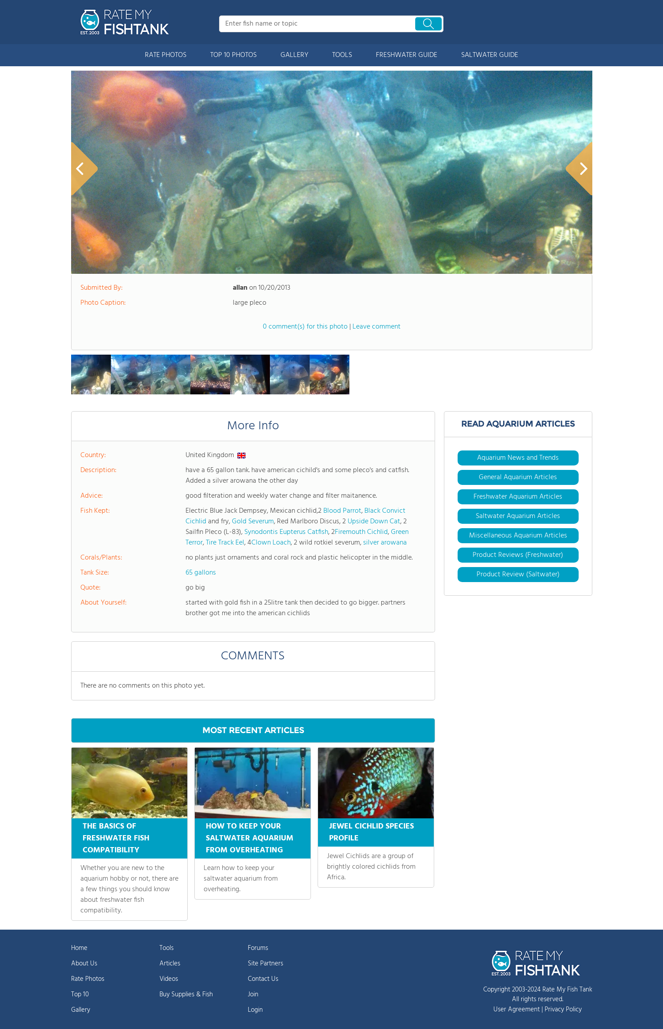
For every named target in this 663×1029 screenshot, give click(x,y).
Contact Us (263, 979)
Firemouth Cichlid (361, 532)
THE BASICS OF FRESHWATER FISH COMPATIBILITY (116, 838)
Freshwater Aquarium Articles (518, 497)
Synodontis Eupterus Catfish (286, 532)
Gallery (80, 1010)
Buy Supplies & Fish (186, 994)
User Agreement (516, 1009)
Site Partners (265, 963)
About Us (84, 963)
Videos (168, 979)
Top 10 (80, 994)
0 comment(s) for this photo (305, 327)
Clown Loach (271, 543)
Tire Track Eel (225, 543)
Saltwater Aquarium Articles (518, 516)
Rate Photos (87, 979)
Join (253, 994)
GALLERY (294, 55)
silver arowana (385, 543)
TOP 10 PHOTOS (233, 55)
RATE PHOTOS (165, 55)
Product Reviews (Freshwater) (518, 555)
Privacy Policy (563, 1009)
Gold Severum (253, 521)
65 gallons (201, 573)
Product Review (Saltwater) (518, 574)
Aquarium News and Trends (518, 458)
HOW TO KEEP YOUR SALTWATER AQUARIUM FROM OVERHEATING (249, 838)
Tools (166, 948)
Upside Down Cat (374, 521)
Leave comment (376, 327)
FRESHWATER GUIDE (406, 55)
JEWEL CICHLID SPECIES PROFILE (371, 832)
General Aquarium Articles (518, 477)
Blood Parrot (342, 511)
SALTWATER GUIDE (489, 55)
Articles (169, 963)
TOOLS (342, 55)
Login (255, 1010)
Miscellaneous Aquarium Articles (518, 535)
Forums (258, 948)
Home (79, 948)
